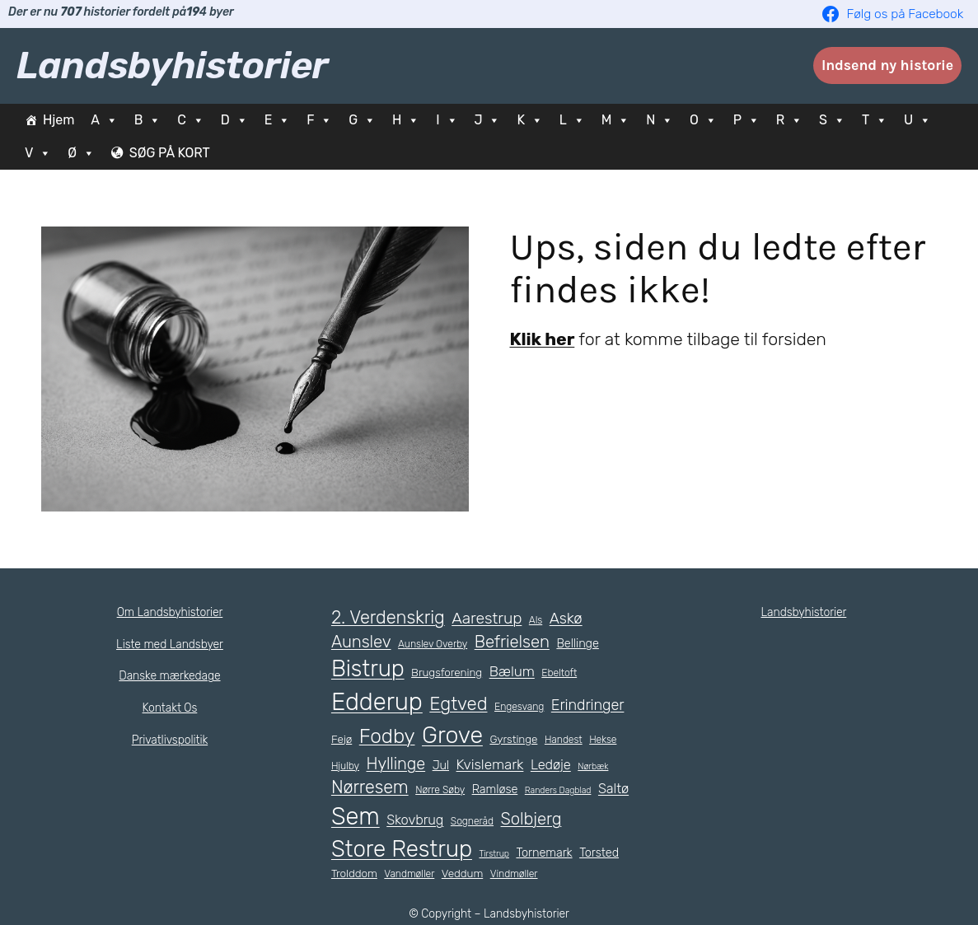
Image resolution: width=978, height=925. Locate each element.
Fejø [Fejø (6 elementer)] (342, 739)
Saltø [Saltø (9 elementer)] (347, 819)
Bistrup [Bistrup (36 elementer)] (366, 668)
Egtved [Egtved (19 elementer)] (457, 704)
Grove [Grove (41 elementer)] (455, 735)
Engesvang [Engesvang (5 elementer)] (518, 707)
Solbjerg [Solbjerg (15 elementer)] (570, 819)
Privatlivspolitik (170, 739)
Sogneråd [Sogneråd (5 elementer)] (511, 821)
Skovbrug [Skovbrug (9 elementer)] (454, 819)
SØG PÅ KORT (176, 153)
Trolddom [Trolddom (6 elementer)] (354, 873)
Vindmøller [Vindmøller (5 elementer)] (512, 874)
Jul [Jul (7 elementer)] (438, 765)
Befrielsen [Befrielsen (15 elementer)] (512, 642)
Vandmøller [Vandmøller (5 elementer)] (410, 874)
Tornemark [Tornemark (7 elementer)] (542, 852)
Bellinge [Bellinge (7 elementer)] (577, 643)
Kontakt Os (170, 707)
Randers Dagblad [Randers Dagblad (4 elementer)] (563, 790)
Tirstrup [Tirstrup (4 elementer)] (493, 853)
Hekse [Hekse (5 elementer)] (606, 739)
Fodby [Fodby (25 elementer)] (388, 736)
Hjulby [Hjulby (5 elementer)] (344, 766)
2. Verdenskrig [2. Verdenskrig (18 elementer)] (388, 616)
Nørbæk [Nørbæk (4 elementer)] (593, 766)
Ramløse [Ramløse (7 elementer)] (499, 789)
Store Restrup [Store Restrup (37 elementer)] (401, 849)
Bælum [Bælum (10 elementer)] (506, 671)
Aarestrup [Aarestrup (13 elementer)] (487, 617)
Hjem (58, 120)
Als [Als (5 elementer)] (536, 619)
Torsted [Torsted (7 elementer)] (597, 852)
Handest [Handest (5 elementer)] (567, 739)
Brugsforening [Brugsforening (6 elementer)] (443, 672)
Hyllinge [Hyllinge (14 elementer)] (394, 763)
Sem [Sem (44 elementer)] (394, 816)
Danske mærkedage (170, 675)
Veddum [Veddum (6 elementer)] (462, 873)
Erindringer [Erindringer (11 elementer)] (586, 706)
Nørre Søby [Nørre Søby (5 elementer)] (442, 790)
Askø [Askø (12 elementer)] (567, 617)
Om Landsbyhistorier (169, 612)
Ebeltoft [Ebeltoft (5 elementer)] (553, 673)
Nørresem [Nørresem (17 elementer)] (370, 787)
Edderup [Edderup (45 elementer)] (376, 702)
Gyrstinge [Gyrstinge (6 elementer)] (517, 739)
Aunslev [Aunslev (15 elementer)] (361, 642)
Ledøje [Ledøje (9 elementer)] (550, 764)
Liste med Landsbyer (169, 644)
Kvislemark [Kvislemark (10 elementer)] (487, 764)
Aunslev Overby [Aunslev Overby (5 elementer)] (433, 644)
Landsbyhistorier (172, 65)
